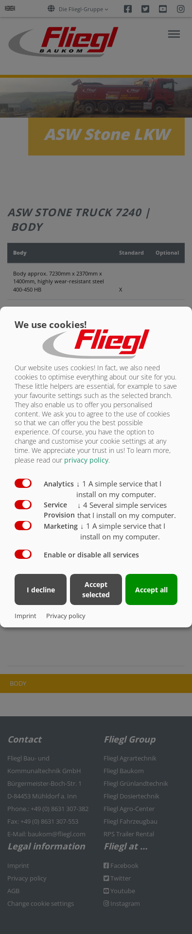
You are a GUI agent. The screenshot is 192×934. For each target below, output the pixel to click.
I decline (41, 589)
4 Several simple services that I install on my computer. (126, 510)
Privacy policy (66, 615)
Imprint (25, 615)
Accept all (151, 589)
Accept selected (96, 589)
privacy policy (86, 460)
